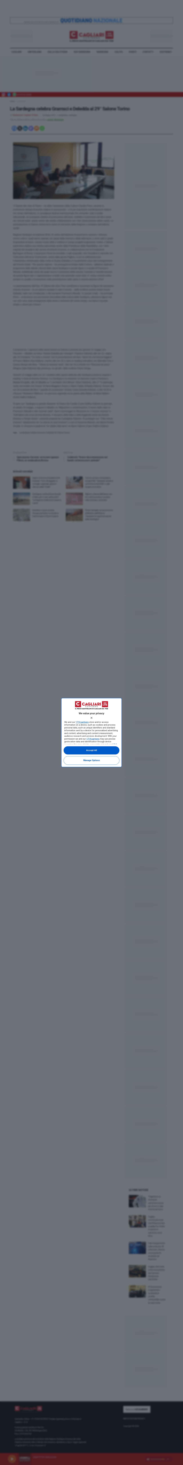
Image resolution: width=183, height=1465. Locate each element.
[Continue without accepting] (91, 718)
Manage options (91, 760)
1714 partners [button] (82, 722)
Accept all (91, 750)
